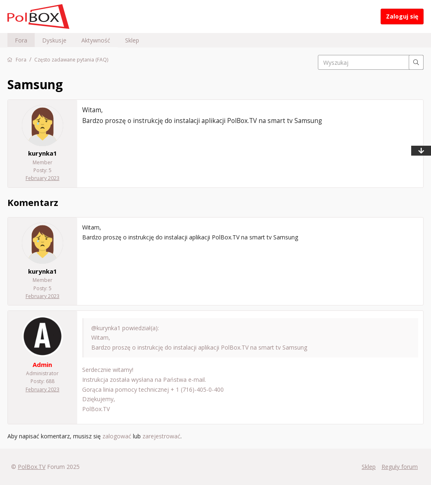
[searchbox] (371, 62)
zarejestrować (161, 436)
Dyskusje (54, 40)
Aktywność (95, 40)
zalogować (116, 436)
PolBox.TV (31, 467)
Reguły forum (399, 467)
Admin (42, 364)
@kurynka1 (106, 328)
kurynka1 (42, 153)
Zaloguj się (402, 16)
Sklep (132, 40)
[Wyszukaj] (416, 62)
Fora (21, 40)
